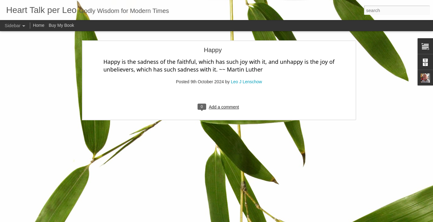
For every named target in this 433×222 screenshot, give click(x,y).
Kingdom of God (28, 218)
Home (38, 25)
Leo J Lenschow (246, 62)
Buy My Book (61, 25)
